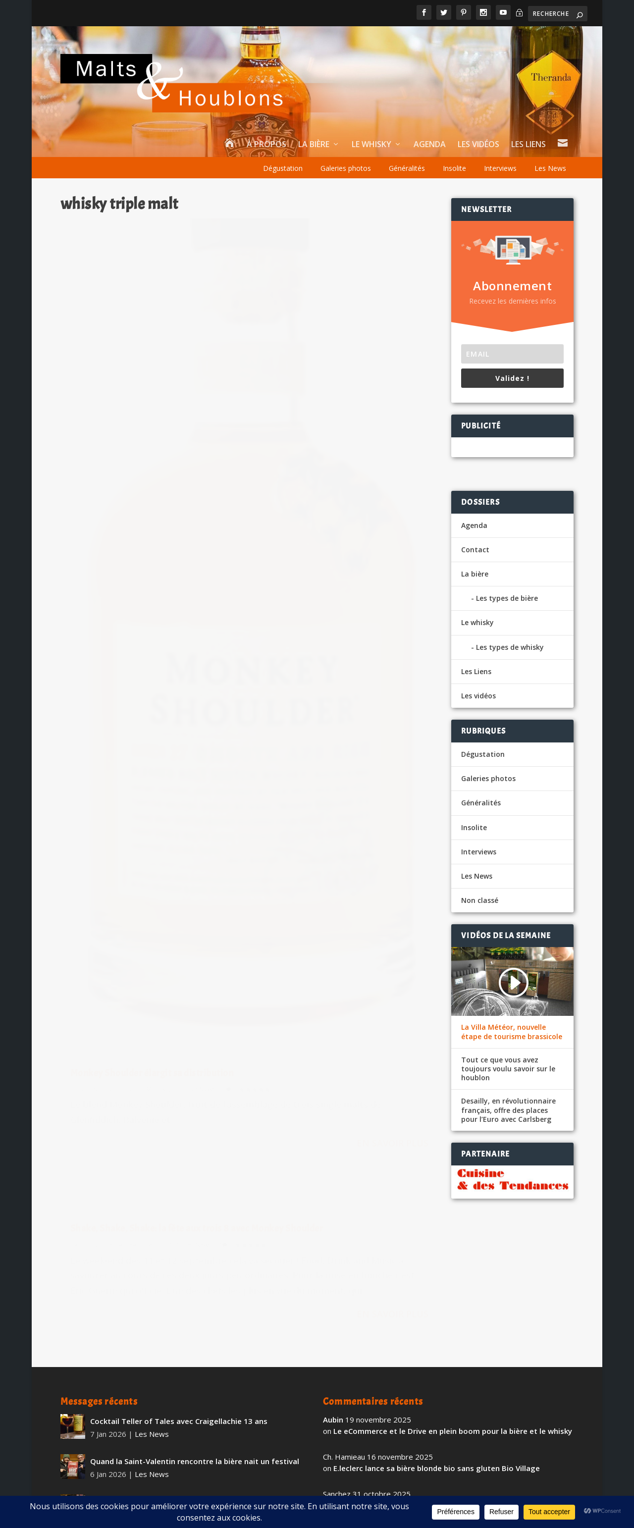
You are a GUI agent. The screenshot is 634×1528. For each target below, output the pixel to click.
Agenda (430, 145)
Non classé (479, 900)
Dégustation (283, 168)
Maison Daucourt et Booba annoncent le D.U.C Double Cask (441, 1431)
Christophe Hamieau (111, 679)
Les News (550, 168)
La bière (313, 145)
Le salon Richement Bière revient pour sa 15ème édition (191, 1393)
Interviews (500, 168)
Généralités (407, 168)
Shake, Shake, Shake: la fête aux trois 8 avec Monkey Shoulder (344, 238)
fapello (336, 1419)
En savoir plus (197, 759)
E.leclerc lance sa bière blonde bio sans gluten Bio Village (436, 1319)
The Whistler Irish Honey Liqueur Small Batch (171, 1433)
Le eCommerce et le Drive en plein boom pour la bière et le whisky (452, 1282)
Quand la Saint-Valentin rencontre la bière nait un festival (194, 1312)
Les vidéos (478, 145)
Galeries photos (345, 168)
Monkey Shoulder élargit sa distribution (152, 663)
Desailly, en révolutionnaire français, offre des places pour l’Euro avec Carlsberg (508, 1110)
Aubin (333, 1271)
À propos (266, 145)
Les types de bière (507, 598)
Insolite (454, 168)
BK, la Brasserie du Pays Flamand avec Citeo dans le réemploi (443, 1394)
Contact (475, 549)
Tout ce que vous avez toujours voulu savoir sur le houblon (508, 1068)
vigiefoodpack (349, 1382)
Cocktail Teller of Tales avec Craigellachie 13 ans (178, 1272)
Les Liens (528, 145)
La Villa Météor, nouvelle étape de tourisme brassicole (511, 1032)
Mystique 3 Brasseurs (129, 1353)
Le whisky (371, 145)
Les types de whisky (510, 647)
